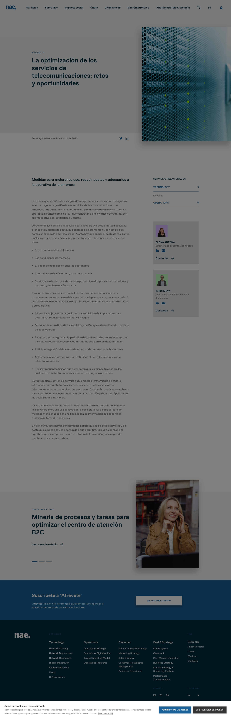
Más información (105, 713)
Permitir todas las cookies (175, 710)
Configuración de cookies (210, 710)
